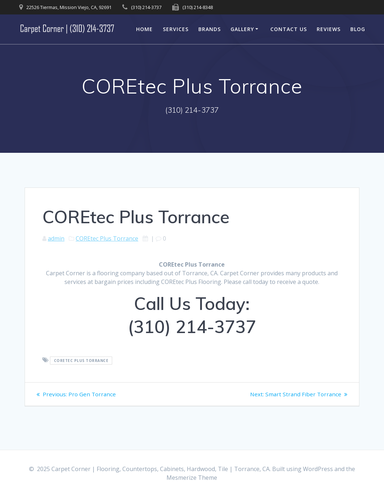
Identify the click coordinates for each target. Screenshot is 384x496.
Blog (357, 29)
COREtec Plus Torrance (107, 238)
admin (56, 238)
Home (144, 29)
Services (176, 29)
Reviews (329, 29)
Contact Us (288, 29)
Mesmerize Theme (191, 478)
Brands (209, 29)
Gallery (242, 29)
